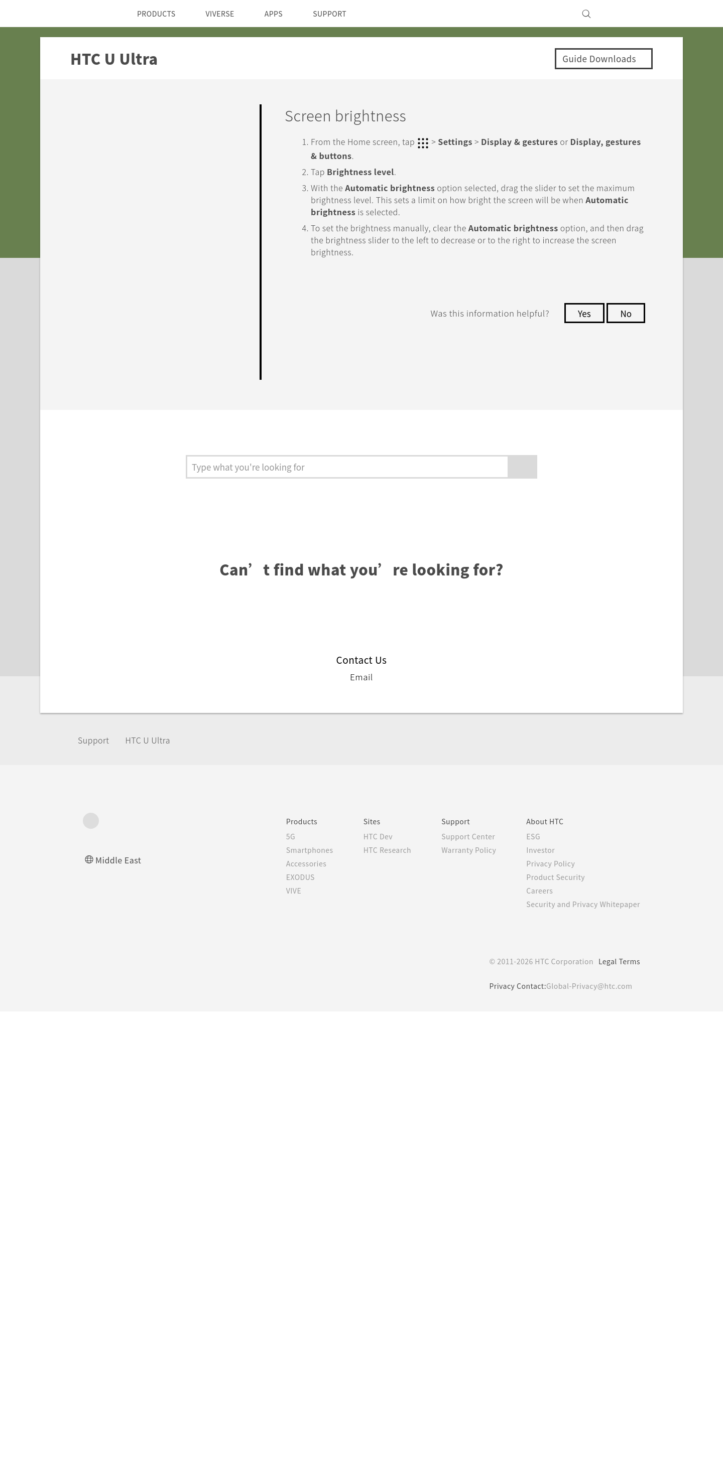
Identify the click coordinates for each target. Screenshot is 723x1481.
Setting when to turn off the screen (164, 571)
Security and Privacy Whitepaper (579, 1373)
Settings (102, 387)
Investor (533, 1319)
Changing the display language (158, 736)
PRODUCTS (159, 13)
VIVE (274, 1360)
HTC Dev (362, 1305)
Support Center (458, 1305)
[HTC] (95, 14)
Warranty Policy (458, 1319)
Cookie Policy (375, 1448)
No (625, 312)
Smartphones (290, 1319)
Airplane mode (144, 510)
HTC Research (372, 1319)
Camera (99, 198)
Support (96, 1209)
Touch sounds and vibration (151, 695)
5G (270, 1305)
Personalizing (115, 170)
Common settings (137, 412)
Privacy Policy (544, 1333)
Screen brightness (152, 606)
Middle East (120, 1329)
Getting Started (121, 140)
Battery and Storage (133, 300)
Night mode (137, 634)
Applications (112, 227)
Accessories (287, 1333)
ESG (526, 1305)
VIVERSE (228, 13)
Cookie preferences (136, 1465)
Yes (581, 312)
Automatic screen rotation (170, 537)
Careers (532, 1360)
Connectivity (112, 358)
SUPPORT (347, 13)
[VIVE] (626, 13)
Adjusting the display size (168, 662)
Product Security (549, 1346)
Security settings (133, 797)
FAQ (89, 112)
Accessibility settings (143, 821)
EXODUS (281, 1346)
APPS (287, 13)
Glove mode (137, 771)
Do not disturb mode (158, 441)
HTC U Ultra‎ (156, 1209)
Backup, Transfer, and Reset (154, 330)
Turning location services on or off (167, 475)
